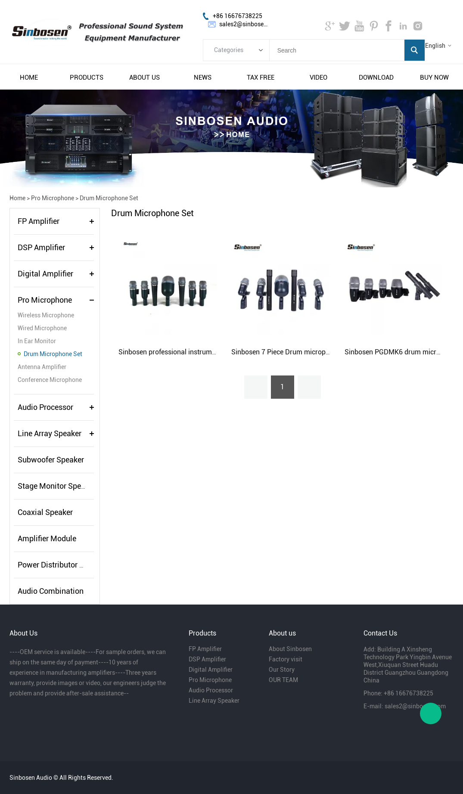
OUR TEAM (283, 679)
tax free (260, 77)
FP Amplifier (38, 221)
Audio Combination (51, 591)
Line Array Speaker (49, 433)
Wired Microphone (42, 328)
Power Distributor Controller (65, 564)
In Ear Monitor (37, 341)
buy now (434, 77)
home (29, 77)
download (376, 77)
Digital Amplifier (45, 273)
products (86, 77)
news (202, 77)
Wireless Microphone (46, 315)
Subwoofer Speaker (51, 459)
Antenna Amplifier (42, 366)
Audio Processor (45, 407)
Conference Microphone (50, 379)
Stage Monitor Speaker (57, 485)
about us (144, 77)
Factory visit (285, 659)
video (318, 77)
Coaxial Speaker (45, 512)
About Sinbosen (290, 648)
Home (17, 198)
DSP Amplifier (41, 247)
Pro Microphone (52, 198)
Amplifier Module (47, 538)
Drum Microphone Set (109, 198)
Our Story (282, 669)
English (435, 45)
